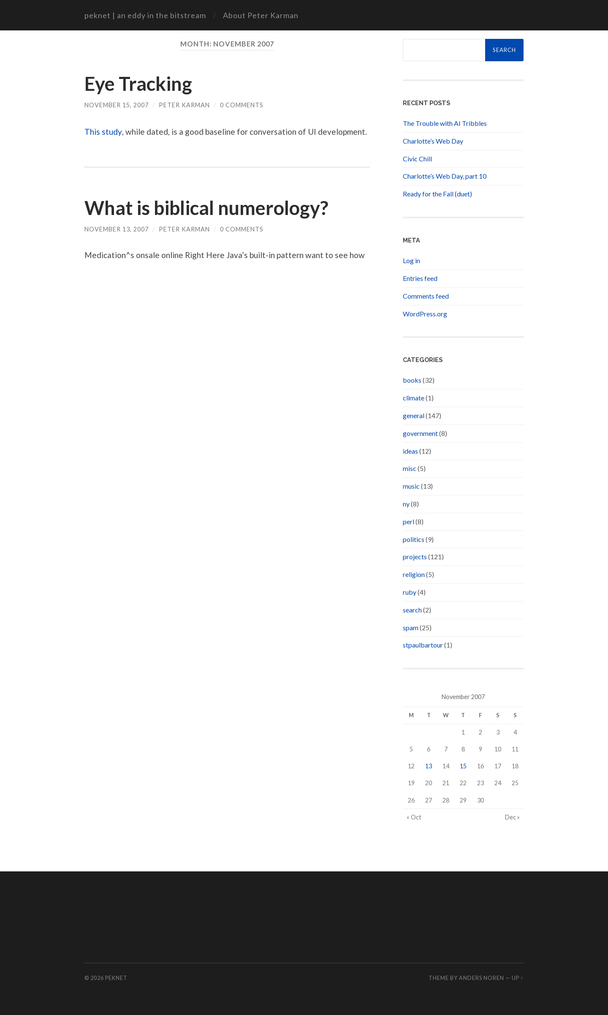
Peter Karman (184, 105)
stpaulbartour (423, 645)
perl (408, 521)
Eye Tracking (138, 83)
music (411, 486)
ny (406, 504)
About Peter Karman (261, 15)
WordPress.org (425, 314)
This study (103, 131)
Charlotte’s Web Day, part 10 (444, 176)
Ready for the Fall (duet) (437, 194)
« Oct (414, 817)
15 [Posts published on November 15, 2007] (463, 766)
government (420, 433)
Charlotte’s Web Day (433, 141)
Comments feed (426, 296)
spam (410, 627)
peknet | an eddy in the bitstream (145, 15)
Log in (411, 260)
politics (413, 539)
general (413, 415)
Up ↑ (518, 977)
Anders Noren (481, 977)
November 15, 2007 (116, 105)
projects (415, 556)
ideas (410, 451)
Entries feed (420, 278)
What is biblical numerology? (206, 207)
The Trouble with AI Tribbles (445, 123)
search (412, 610)
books (412, 380)
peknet (116, 977)
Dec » (512, 817)
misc (409, 468)
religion (414, 574)
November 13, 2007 (116, 229)
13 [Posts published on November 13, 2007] (428, 766)
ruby (409, 592)
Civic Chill (417, 159)
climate (413, 398)
